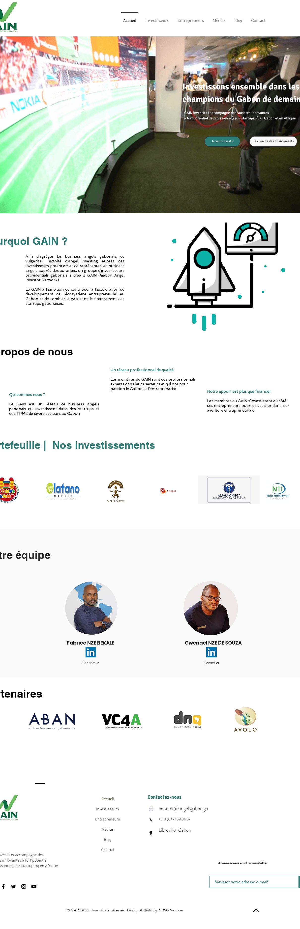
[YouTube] (34, 886)
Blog (107, 839)
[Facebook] (3, 886)
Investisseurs (107, 809)
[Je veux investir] (222, 141)
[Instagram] (24, 886)
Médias (108, 829)
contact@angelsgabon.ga (183, 808)
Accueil (107, 799)
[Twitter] (13, 886)
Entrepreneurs (107, 819)
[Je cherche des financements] (273, 141)
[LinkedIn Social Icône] (91, 652)
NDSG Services (171, 910)
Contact (107, 849)
